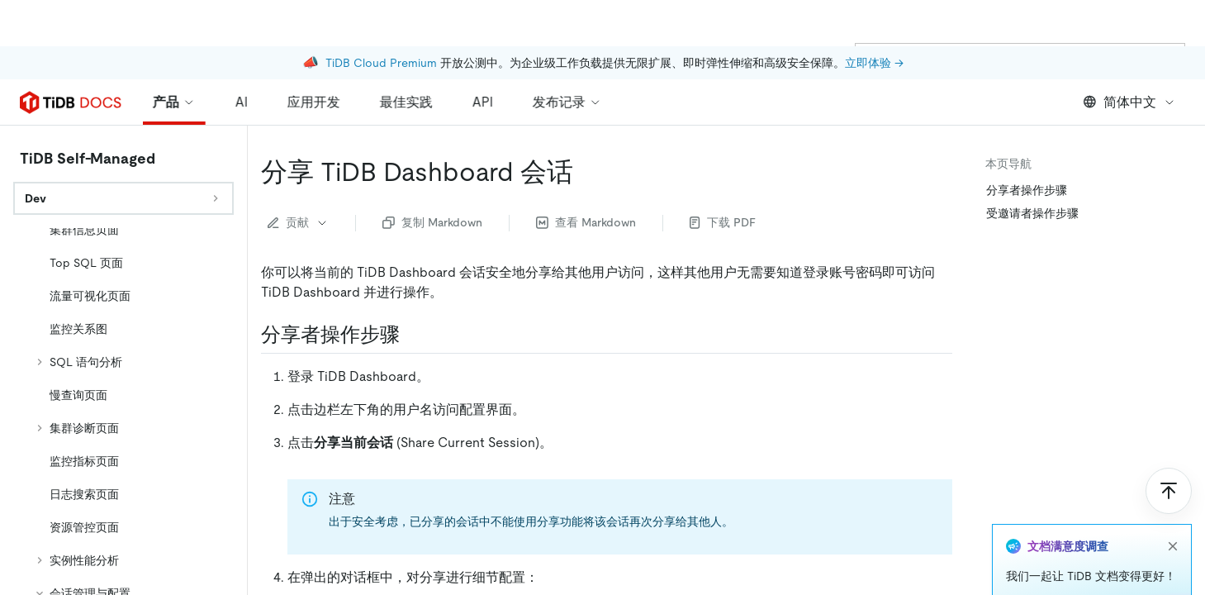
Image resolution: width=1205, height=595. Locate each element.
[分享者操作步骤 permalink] (413, 335)
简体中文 (1129, 102)
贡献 (298, 222)
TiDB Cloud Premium (381, 16)
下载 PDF (723, 222)
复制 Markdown (432, 222)
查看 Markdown (586, 222)
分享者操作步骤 (1026, 190)
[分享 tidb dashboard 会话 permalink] (586, 172)
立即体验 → (874, 16)
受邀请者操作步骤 (1032, 213)
